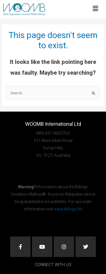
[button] (95, 8)
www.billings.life (68, 209)
